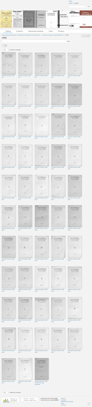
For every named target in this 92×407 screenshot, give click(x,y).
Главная (8, 31)
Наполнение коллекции (35, 31)
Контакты (61, 31)
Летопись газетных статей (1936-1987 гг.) (53, 35)
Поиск (51, 31)
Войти (70, 1)
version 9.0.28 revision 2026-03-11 (29, 399)
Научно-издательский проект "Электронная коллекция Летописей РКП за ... (21, 35)
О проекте (19, 31)
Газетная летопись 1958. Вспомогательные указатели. (41, 383)
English (71, 3)
